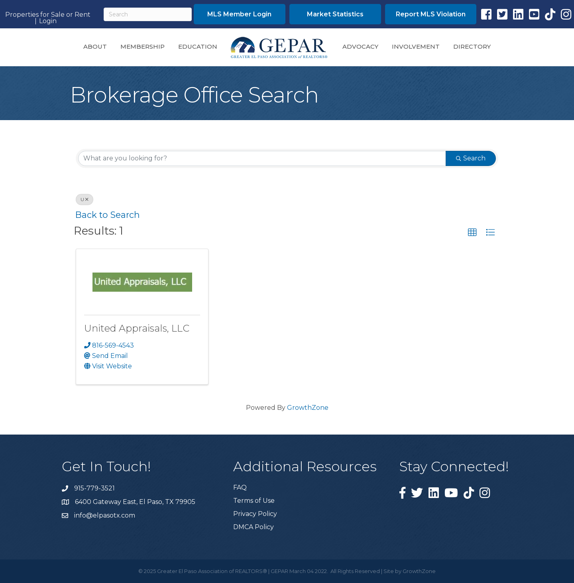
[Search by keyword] (262, 158)
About (95, 46)
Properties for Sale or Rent (47, 15)
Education (197, 46)
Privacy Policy (255, 514)
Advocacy (360, 46)
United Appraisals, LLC (136, 328)
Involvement (416, 46)
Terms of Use (254, 500)
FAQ (240, 487)
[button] (239, 14)
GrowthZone (307, 407)
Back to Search (107, 214)
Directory (472, 46)
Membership (142, 46)
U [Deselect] (84, 199)
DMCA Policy (253, 527)
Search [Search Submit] (471, 158)
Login (48, 21)
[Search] (148, 14)
